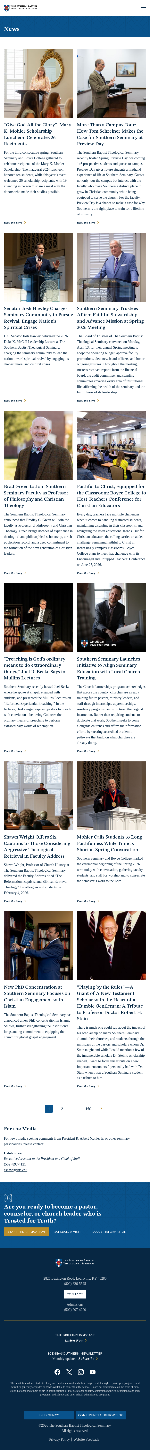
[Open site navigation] (143, 8)
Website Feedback (86, 1439)
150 (88, 1108)
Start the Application (26, 1231)
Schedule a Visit (67, 1231)
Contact (75, 1294)
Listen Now (74, 1340)
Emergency (48, 1415)
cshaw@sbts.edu (15, 1170)
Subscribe (86, 1359)
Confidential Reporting (101, 1415)
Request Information (108, 1231)
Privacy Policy (59, 1439)
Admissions (75, 1304)
